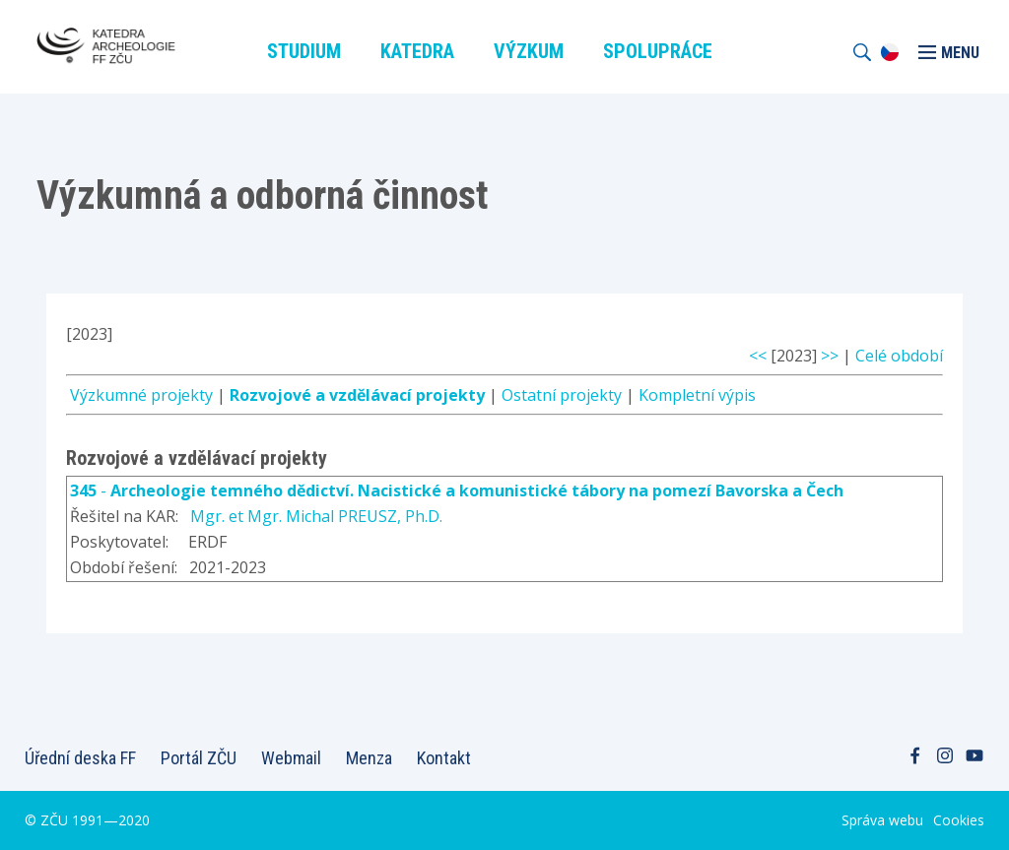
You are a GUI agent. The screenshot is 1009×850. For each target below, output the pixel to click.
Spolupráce (657, 51)
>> (830, 355)
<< (758, 355)
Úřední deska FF (80, 758)
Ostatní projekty (562, 395)
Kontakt (444, 758)
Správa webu (882, 820)
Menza (369, 758)
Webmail (291, 758)
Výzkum (529, 51)
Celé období (899, 355)
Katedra (417, 51)
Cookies (958, 820)
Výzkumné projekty (141, 395)
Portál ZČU (198, 758)
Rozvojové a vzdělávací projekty (357, 395)
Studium (304, 51)
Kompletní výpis (697, 395)
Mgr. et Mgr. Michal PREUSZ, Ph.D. (316, 516)
